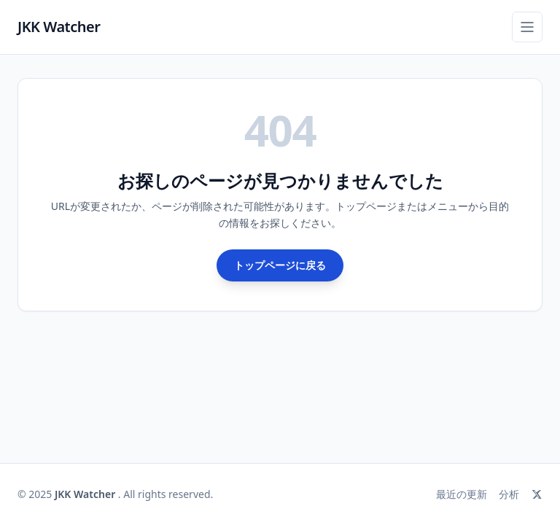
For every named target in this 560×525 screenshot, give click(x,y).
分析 (509, 494)
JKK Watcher (59, 26)
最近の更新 (461, 494)
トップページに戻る (280, 265)
